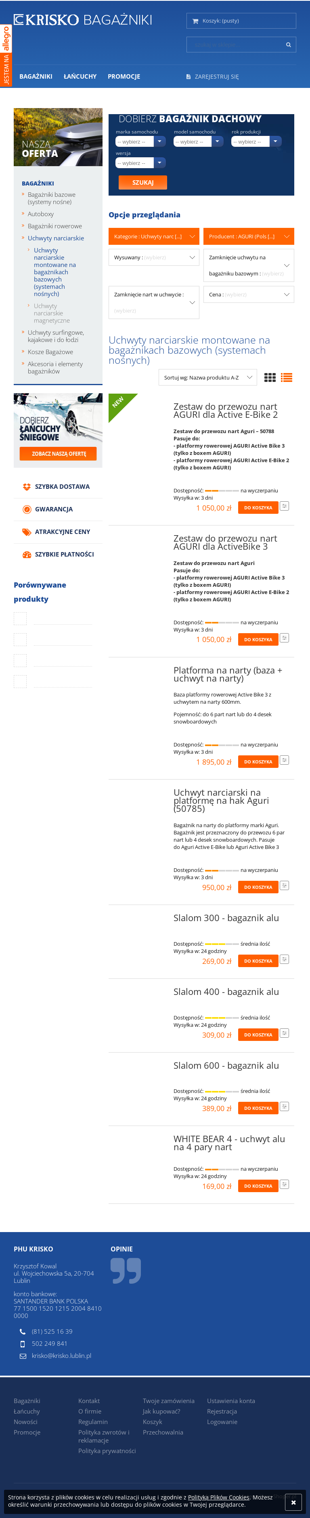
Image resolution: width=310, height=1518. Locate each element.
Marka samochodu (137, 131)
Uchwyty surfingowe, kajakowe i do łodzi (56, 336)
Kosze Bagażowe (50, 352)
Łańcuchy (27, 1411)
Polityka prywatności (107, 1451)
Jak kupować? (161, 1411)
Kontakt (89, 1401)
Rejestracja (222, 1411)
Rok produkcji (246, 131)
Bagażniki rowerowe (55, 226)
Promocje (27, 1432)
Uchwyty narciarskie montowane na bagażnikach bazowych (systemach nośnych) (55, 272)
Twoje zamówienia (169, 1401)
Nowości (26, 1422)
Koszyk (152, 1422)
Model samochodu (195, 131)
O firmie (89, 1411)
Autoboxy (41, 214)
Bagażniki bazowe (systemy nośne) (51, 198)
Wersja (123, 153)
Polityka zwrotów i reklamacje (104, 1436)
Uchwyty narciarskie (56, 238)
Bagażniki (38, 183)
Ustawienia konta (231, 1401)
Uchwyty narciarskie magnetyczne (52, 313)
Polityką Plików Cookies (218, 1497)
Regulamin (93, 1422)
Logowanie (222, 1422)
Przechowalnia (163, 1432)
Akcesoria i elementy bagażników (55, 367)
